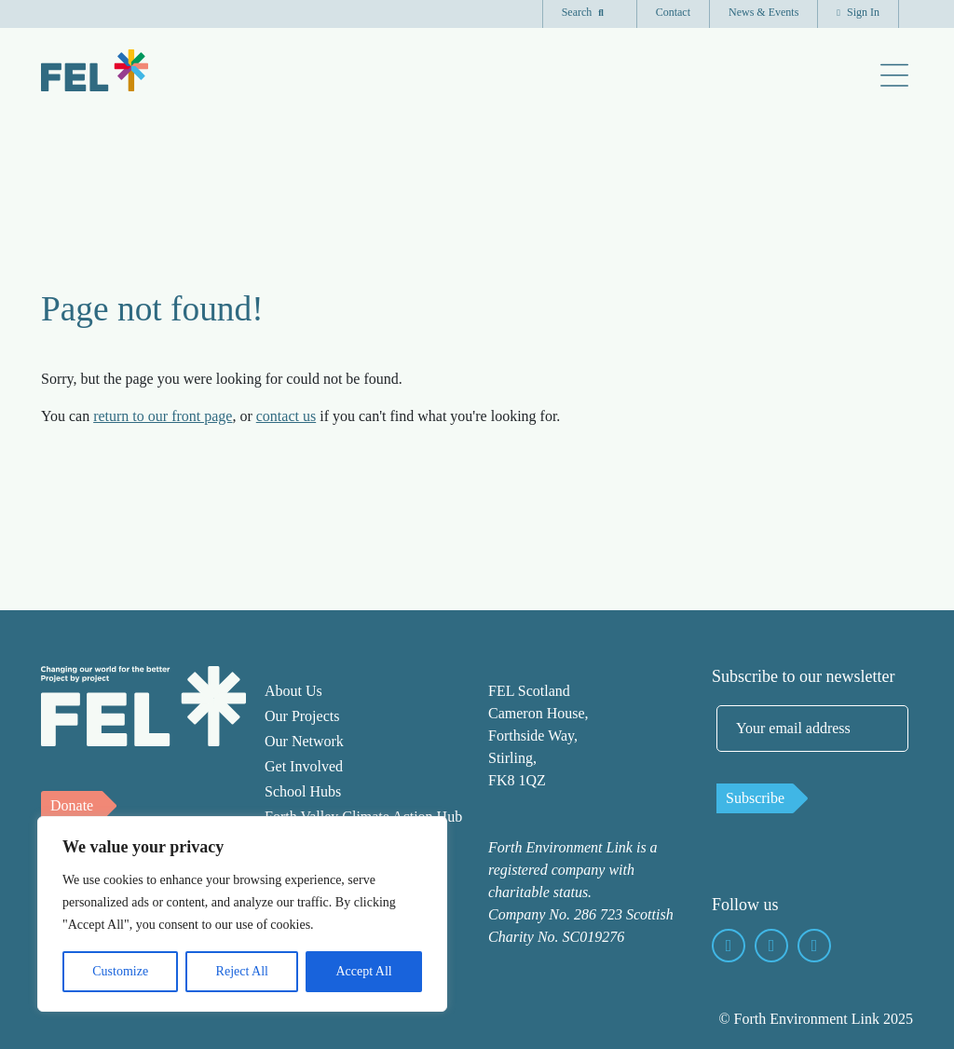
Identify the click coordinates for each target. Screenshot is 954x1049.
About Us (293, 691)
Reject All (242, 971)
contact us (286, 416)
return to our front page (162, 416)
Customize (120, 971)
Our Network (304, 741)
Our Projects (302, 716)
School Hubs (303, 791)
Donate (71, 805)
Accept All (363, 971)
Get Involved (304, 766)
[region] (242, 914)
